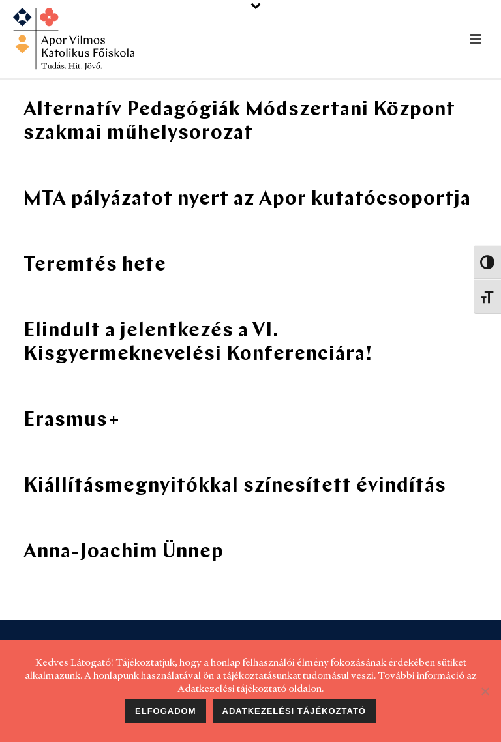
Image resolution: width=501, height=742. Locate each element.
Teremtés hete (94, 266)
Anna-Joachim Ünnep (123, 552)
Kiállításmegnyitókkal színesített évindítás (234, 487)
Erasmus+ (71, 421)
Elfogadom (165, 711)
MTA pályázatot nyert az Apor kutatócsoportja (247, 200)
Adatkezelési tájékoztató (294, 711)
